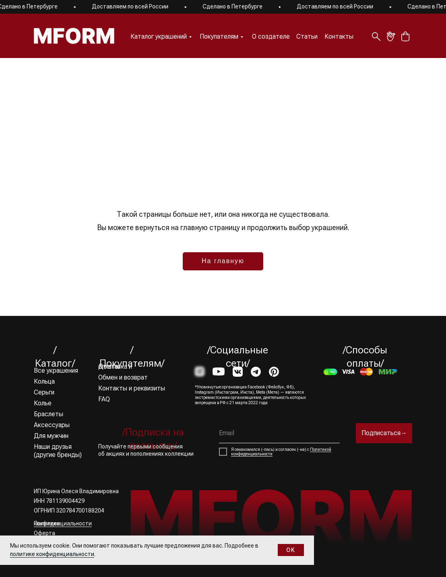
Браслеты (48, 414)
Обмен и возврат (123, 377)
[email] (279, 433)
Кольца (44, 381)
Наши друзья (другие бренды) (58, 451)
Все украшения (56, 370)
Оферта (44, 533)
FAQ (104, 399)
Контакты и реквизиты (131, 388)
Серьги (44, 392)
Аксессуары (52, 425)
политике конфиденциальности (52, 554)
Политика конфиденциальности (63, 523)
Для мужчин (51, 436)
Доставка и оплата (115, 366)
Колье (43, 403)
